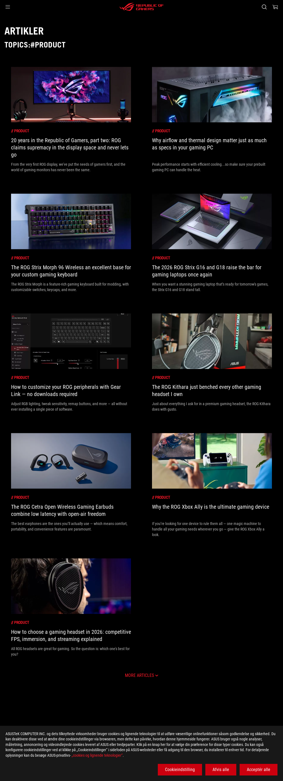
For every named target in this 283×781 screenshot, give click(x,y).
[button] (7, 7)
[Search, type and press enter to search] (264, 7)
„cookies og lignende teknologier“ (97, 755)
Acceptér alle (258, 769)
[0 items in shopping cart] (275, 7)
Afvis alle (221, 769)
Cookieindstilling (180, 769)
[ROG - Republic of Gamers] (141, 7)
